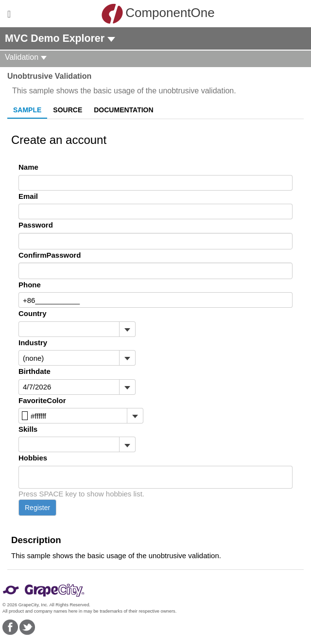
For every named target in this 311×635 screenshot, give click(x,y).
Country (32, 313)
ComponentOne (158, 13)
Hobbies (32, 458)
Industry (32, 342)
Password (35, 225)
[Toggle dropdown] (127, 329)
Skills (27, 429)
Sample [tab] (27, 110)
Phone (29, 285)
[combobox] (69, 329)
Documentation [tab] (123, 110)
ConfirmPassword (49, 255)
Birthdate (34, 371)
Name (28, 167)
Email (28, 196)
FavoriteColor (42, 400)
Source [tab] (67, 110)
